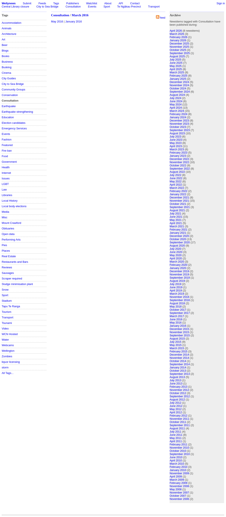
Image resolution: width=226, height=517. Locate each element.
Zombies (7, 356)
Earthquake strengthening (17, 111)
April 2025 (176, 69)
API (121, 3)
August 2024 (177, 94)
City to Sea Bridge (47, 6)
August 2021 (177, 210)
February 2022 (178, 191)
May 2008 (176, 489)
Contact (134, 3)
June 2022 (176, 178)
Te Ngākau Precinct (129, 6)
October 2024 (178, 88)
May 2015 (176, 345)
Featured (7, 145)
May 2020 (176, 255)
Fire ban (7, 150)
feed (162, 17)
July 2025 (175, 59)
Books (5, 56)
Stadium (7, 300)
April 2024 (176, 107)
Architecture (9, 33)
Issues (6, 178)
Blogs (5, 50)
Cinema (6, 72)
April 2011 (176, 441)
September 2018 (180, 300)
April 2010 (176, 460)
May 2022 (176, 181)
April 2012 (176, 412)
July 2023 (175, 136)
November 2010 (179, 447)
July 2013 (175, 380)
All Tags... (7, 373)
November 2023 (179, 123)
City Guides (9, 78)
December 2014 (179, 354)
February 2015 (178, 351)
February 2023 (178, 152)
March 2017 (177, 316)
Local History (10, 200)
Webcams (8, 345)
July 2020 (175, 248)
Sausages (8, 273)
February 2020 (178, 264)
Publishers (72, 3)
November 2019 (179, 274)
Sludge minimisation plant (17, 284)
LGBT (5, 184)
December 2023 (179, 120)
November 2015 (179, 332)
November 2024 (179, 85)
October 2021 (178, 203)
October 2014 (178, 361)
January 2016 (73, 21)
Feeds (42, 3)
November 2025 (179, 46)
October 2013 (178, 370)
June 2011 (176, 434)
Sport (106, 6)
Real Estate (9, 256)
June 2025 (176, 62)
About (107, 3)
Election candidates (13, 122)
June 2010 (176, 457)
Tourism (6, 311)
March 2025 (177, 72)
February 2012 (178, 415)
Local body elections (14, 206)
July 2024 (175, 98)
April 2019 (176, 290)
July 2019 (175, 284)
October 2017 (178, 309)
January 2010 (178, 470)
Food (5, 156)
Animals (7, 28)
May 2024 (176, 104)
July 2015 (175, 341)
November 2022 (179, 162)
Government (9, 161)
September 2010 (180, 454)
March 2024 (177, 110)
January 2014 (178, 367)
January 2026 (178, 40)
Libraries (7, 195)
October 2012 (178, 393)
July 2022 (175, 175)
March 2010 (177, 463)
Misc (4, 217)
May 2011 (176, 438)
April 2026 (176, 30)
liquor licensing (11, 361)
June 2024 (176, 101)
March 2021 (177, 226)
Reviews (7, 267)
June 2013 (176, 383)
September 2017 (180, 313)
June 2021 (176, 216)
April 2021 (176, 223)
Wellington (8, 350)
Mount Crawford (11, 223)
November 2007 (179, 492)
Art (3, 39)
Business (7, 61)
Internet (6, 172)
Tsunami (7, 323)
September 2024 (180, 91)
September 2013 (180, 373)
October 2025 (178, 50)
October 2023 (178, 127)
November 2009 (179, 473)
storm (5, 367)
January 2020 (178, 268)
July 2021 (175, 213)
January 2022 (178, 194)
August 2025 (177, 56)
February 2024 (178, 114)
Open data (8, 234)
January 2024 (178, 117)
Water (5, 339)
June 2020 (176, 252)
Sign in (221, 3)
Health (6, 167)
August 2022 (177, 171)
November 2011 (179, 418)
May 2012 (176, 409)
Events (92, 6)
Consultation (73, 6)
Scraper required (12, 278)
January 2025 (178, 78)
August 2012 (177, 399)
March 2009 (177, 479)
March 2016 (80, 15)
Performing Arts (11, 239)
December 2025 (179, 43)
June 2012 (176, 406)
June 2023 (176, 139)
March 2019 (177, 293)
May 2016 (57, 21)
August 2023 (177, 133)
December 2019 (179, 271)
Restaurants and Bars (15, 261)
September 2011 (180, 425)
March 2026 (177, 33)
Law (4, 189)
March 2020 (177, 261)
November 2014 (179, 357)
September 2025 (180, 53)
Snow (5, 289)
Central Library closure (15, 6)
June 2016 (176, 319)
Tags (56, 3)
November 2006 (179, 499)
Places (6, 250)
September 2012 (180, 396)
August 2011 (177, 428)
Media (5, 211)
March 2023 (177, 149)
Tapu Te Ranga (11, 306)
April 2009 (176, 476)
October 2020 (178, 239)
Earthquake (9, 106)
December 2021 (179, 197)
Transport (154, 6)
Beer (4, 45)
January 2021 (178, 232)
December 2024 (179, 82)
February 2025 (178, 75)
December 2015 (179, 329)
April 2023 (176, 146)
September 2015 (180, 335)
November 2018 (179, 296)
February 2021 (178, 229)
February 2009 (178, 483)
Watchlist (91, 3)
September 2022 (180, 168)
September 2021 (180, 207)
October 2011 (178, 422)
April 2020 (176, 258)
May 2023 (176, 143)
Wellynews (9, 3)
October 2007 (178, 495)
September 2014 (180, 364)
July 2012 (175, 402)
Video (5, 328)
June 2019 (176, 287)
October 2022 (178, 165)
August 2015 (177, 338)
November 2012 (179, 389)
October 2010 (178, 450)
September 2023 (180, 130)
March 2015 (177, 348)
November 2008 (179, 486)
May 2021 (176, 220)
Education (8, 117)
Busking (7, 67)
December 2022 (179, 159)
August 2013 (177, 377)
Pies (4, 245)
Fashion (7, 139)
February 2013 (178, 386)
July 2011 (175, 431)
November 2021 (179, 200)
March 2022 (177, 187)
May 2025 (176, 66)
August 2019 (177, 280)
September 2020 (180, 242)
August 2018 (177, 303)
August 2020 (177, 245)
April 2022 (176, 184)
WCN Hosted (10, 334)
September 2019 (180, 277)
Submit (27, 3)
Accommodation (11, 22)
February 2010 (178, 466)
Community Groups (13, 89)
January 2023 (178, 155)
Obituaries (8, 228)
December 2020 (179, 236)
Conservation (10, 95)
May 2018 (176, 306)
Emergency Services (14, 128)
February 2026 (178, 37)
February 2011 (178, 444)
